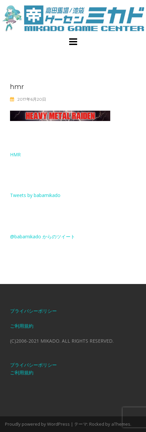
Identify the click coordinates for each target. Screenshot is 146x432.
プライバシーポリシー (33, 311)
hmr (15, 154)
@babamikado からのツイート (42, 236)
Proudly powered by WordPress (37, 424)
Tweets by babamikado (35, 195)
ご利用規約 (21, 326)
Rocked (96, 424)
